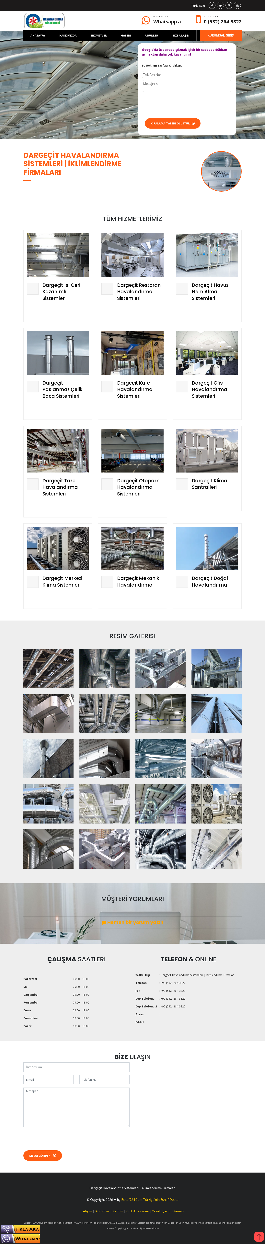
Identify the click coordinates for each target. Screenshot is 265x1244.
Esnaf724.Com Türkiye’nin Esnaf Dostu (150, 1199)
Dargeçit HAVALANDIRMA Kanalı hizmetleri (117, 1222)
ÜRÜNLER (151, 35)
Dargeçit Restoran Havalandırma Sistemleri (139, 292)
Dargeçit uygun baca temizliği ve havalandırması (137, 1228)
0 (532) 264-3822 (223, 21)
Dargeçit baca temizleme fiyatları (152, 1222)
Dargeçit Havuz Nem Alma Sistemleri (210, 292)
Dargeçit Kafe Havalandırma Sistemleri (135, 389)
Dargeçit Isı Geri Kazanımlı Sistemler (61, 292)
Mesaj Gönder (42, 1155)
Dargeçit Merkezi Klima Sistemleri (62, 581)
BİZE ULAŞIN (180, 35)
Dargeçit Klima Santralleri (209, 484)
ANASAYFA (37, 35)
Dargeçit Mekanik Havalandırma (138, 581)
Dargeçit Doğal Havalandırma (210, 581)
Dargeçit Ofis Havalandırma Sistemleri (209, 389)
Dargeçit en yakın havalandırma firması (186, 1222)
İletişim (87, 1211)
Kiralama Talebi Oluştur (173, 123)
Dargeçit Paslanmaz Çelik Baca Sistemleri (62, 389)
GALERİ (126, 35)
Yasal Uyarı (160, 1211)
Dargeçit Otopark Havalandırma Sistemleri (138, 487)
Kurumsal (102, 1211)
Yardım (118, 1211)
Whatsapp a (167, 21)
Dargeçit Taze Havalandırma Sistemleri (60, 487)
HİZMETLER (99, 35)
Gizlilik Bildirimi (137, 1211)
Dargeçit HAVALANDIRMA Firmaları (80, 1222)
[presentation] (172, 104)
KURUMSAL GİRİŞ (221, 35)
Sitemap (178, 1211)
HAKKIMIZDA (68, 35)
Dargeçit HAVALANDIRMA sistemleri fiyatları (44, 1222)
